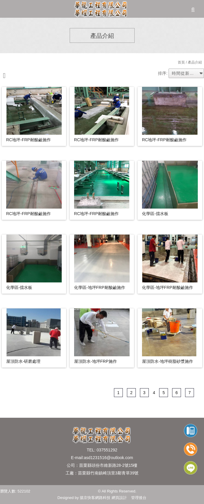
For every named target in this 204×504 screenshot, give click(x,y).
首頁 (181, 62)
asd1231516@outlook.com (108, 457)
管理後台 (138, 497)
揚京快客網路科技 (95, 497)
